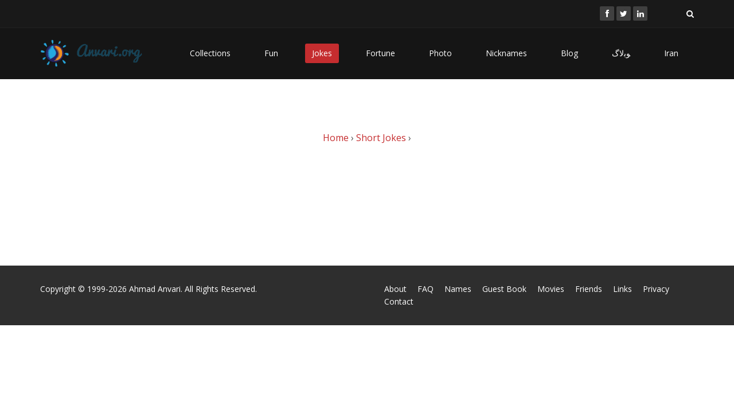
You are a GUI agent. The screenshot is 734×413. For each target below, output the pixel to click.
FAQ (425, 288)
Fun (271, 53)
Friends (588, 288)
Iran (671, 53)
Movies (550, 288)
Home (336, 137)
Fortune (380, 53)
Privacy (656, 288)
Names (457, 288)
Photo (440, 53)
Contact (398, 301)
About (395, 288)
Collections (210, 53)
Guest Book (504, 288)
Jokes (322, 53)
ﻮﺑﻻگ (621, 53)
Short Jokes (381, 137)
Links (622, 288)
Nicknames (506, 53)
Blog (569, 53)
